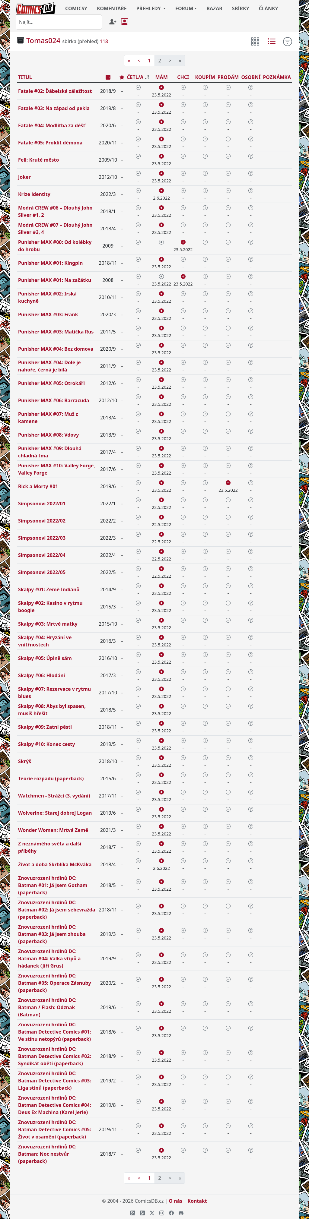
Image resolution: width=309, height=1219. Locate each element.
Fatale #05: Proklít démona (50, 142)
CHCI (183, 77)
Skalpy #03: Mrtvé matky (48, 624)
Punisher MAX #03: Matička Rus (56, 331)
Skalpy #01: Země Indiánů (49, 589)
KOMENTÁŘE (112, 8)
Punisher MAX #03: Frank (48, 314)
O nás (175, 1201)
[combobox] (59, 22)
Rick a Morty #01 (38, 486)
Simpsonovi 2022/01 (41, 503)
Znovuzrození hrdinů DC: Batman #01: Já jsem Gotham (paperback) (52, 885)
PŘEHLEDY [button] (149, 8)
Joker (24, 177)
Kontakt (197, 1201)
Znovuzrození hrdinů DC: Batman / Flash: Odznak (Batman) (47, 1007)
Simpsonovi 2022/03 (41, 538)
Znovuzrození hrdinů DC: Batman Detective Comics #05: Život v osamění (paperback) (54, 1129)
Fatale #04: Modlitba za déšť (51, 125)
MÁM (161, 77)
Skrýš (24, 761)
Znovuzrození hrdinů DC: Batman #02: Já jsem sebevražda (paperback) (56, 909)
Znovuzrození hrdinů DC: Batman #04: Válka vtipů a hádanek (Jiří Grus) (49, 958)
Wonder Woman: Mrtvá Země (53, 830)
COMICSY (76, 8)
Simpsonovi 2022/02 (41, 520)
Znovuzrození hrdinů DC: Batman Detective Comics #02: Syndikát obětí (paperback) (54, 1056)
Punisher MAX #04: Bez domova (55, 349)
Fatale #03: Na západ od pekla (54, 108)
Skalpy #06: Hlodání (41, 675)
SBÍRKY (240, 8)
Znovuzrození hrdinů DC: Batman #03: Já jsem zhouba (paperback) (52, 934)
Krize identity (34, 194)
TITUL (25, 77)
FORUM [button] (184, 8)
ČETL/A (135, 77)
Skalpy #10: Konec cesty (46, 744)
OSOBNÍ (250, 77)
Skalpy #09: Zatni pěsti (45, 727)
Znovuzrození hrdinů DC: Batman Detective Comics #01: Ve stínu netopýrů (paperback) (54, 1031)
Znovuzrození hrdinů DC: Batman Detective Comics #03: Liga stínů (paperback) (54, 1080)
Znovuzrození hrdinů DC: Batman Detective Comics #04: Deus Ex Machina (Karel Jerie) (54, 1105)
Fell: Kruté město (38, 159)
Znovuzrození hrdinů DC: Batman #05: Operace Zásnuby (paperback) (54, 982)
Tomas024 (43, 40)
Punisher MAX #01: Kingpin (50, 263)
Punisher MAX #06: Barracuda (53, 400)
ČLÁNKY (268, 8)
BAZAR (214, 8)
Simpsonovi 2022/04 (41, 555)
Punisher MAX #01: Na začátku (54, 280)
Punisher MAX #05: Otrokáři (51, 383)
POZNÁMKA (277, 77)
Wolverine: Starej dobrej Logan (55, 813)
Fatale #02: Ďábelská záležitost (55, 91)
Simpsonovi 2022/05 (41, 572)
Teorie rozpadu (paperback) (51, 778)
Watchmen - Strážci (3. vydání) (54, 795)
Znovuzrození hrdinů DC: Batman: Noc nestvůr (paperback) (47, 1153)
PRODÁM (228, 77)
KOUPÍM (205, 77)
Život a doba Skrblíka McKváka (54, 864)
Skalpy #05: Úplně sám (45, 658)
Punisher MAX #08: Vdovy (48, 434)
